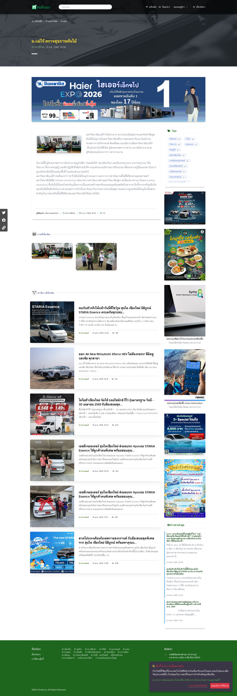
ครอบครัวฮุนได (177, 177)
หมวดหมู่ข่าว (181, 7)
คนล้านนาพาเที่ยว (85, 658)
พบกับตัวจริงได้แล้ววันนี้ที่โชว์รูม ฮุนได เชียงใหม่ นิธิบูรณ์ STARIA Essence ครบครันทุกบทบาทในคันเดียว (184, 571)
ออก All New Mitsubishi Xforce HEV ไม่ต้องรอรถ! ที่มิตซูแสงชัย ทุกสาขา (116, 356)
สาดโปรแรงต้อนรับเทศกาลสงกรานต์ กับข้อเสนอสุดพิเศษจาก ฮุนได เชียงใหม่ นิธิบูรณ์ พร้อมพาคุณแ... (116, 540)
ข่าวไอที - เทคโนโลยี (99, 655)
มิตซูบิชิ (174, 149)
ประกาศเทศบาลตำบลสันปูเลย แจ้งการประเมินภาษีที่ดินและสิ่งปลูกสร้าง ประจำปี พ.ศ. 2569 (183, 604)
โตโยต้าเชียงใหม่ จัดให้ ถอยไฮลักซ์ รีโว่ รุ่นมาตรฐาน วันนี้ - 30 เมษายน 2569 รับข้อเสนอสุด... (116, 402)
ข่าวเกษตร (66, 652)
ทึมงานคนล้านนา (52, 213)
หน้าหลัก (151, 7)
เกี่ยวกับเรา (199, 7)
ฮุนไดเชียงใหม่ (177, 155)
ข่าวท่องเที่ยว (109, 652)
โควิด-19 (175, 144)
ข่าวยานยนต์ (114, 649)
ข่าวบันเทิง (78, 652)
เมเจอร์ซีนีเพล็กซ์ (178, 166)
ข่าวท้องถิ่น (66, 649)
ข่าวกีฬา (102, 649)
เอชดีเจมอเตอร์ (177, 171)
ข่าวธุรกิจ (78, 649)
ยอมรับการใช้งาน (219, 685)
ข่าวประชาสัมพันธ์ (80, 655)
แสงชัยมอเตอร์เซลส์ (179, 160)
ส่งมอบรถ (191, 144)
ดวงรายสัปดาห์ (68, 658)
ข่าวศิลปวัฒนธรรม (93, 652)
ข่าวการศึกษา (38, 47)
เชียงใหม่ (175, 139)
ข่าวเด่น (126, 649)
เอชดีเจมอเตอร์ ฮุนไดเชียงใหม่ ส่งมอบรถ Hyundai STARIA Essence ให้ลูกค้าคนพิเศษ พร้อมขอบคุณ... (117, 448)
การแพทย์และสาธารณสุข (106, 658)
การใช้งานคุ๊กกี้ (38, 659)
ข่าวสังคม (66, 655)
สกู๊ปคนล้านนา (117, 655)
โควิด (190, 139)
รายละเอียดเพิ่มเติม (197, 685)
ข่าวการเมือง (123, 652)
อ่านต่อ (63, 21)
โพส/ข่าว (164, 7)
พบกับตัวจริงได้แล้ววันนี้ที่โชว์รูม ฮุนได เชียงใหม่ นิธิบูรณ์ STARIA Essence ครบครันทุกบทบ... (115, 310)
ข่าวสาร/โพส (51, 21)
